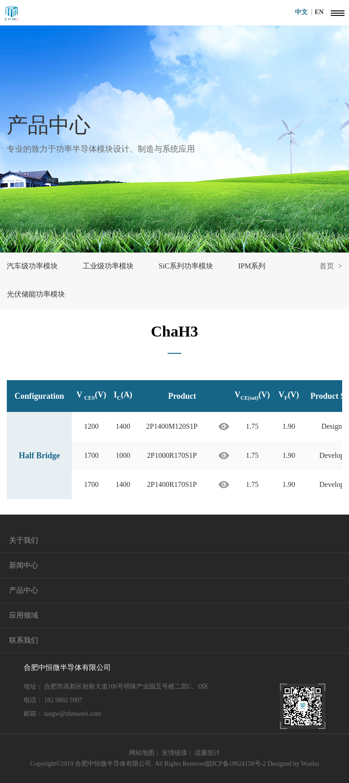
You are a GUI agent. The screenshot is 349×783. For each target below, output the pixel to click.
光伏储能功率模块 (36, 294)
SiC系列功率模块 (186, 266)
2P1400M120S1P (172, 426)
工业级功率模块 (108, 266)
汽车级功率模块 (32, 266)
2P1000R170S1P (172, 455)
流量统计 (207, 752)
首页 (326, 266)
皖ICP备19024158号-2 (236, 763)
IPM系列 (251, 266)
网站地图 (142, 752)
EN (319, 12)
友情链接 (174, 752)
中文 (303, 12)
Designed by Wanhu (293, 763)
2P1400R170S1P (172, 484)
